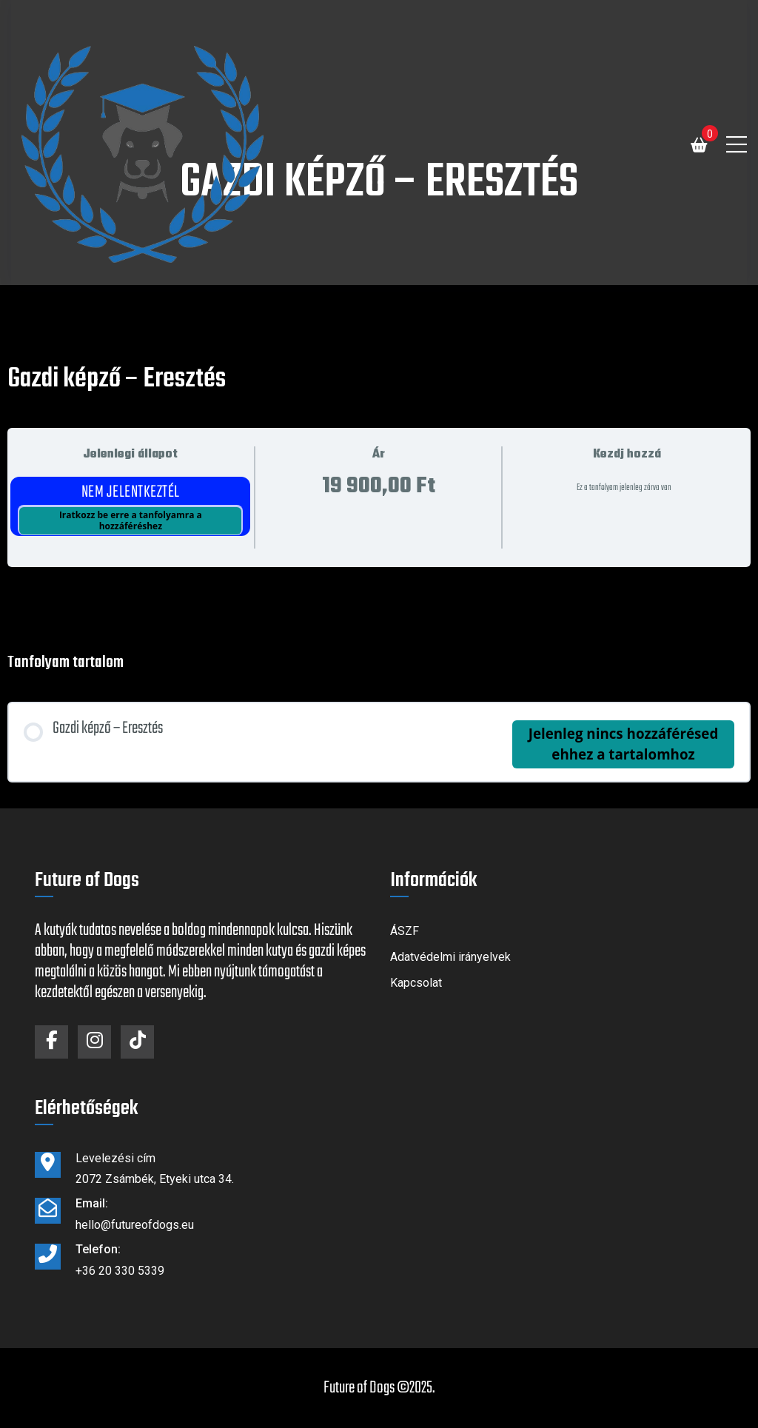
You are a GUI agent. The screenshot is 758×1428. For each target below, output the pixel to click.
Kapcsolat (416, 983)
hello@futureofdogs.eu (135, 1225)
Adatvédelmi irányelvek (450, 957)
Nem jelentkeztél (130, 492)
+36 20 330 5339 (120, 1271)
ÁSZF (404, 931)
